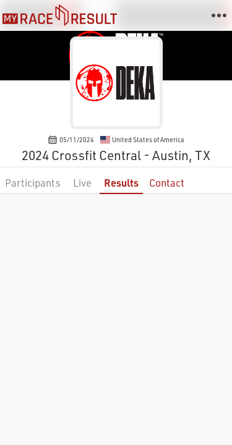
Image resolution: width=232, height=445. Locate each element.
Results (121, 182)
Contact (166, 182)
